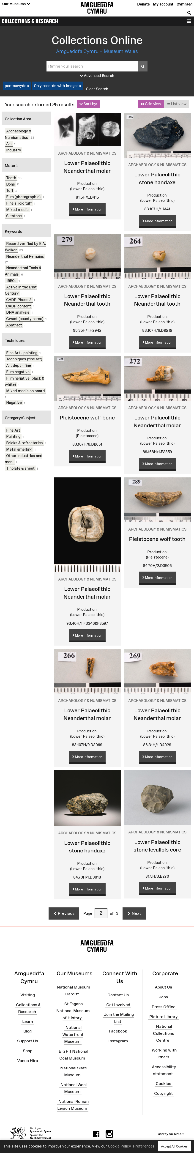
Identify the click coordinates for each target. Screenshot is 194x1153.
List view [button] (176, 104)
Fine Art (13, 430)
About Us (163, 987)
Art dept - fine (18, 365)
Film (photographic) (23, 197)
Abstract (14, 325)
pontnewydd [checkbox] (17, 86)
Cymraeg (184, 4)
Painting (13, 436)
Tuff (9, 190)
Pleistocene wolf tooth (157, 539)
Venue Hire (27, 1060)
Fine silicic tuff (19, 203)
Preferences (144, 1146)
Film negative (18, 372)
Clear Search (97, 89)
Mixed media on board (25, 391)
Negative (14, 402)
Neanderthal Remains (25, 256)
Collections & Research (30, 21)
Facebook (118, 1031)
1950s (11, 281)
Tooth (11, 178)
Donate (143, 4)
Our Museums (16, 4)
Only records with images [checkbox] (58, 86)
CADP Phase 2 (19, 300)
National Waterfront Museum (72, 1034)
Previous (63, 913)
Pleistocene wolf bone (87, 417)
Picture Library (163, 1016)
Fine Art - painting (21, 353)
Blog (27, 1031)
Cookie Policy (119, 1146)
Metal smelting (19, 449)
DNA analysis (17, 312)
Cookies (163, 1083)
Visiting (27, 995)
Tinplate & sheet (20, 468)
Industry (13, 150)
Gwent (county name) (24, 319)
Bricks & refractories (24, 443)
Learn (27, 1021)
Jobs (163, 997)
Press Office (163, 1007)
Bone (10, 184)
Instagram (118, 1041)
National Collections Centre (163, 1033)
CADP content (18, 306)
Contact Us (118, 995)
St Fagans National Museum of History (73, 1011)
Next (134, 913)
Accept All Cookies (174, 1146)
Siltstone (14, 216)
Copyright (163, 1093)
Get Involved (118, 1004)
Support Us (27, 1041)
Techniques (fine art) (24, 359)
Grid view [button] (151, 104)
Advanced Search (97, 76)
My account (163, 4)
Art (9, 144)
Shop (27, 1051)
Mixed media (17, 209)
